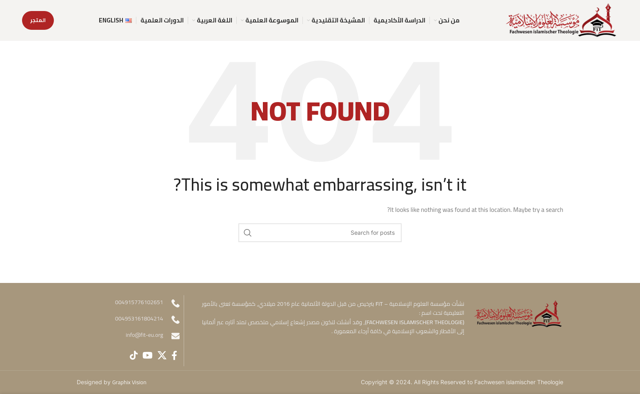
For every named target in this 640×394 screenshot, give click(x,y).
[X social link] (162, 355)
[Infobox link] (128, 336)
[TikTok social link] (133, 355)
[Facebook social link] (174, 355)
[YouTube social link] (147, 355)
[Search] (320, 232)
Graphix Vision (129, 382)
